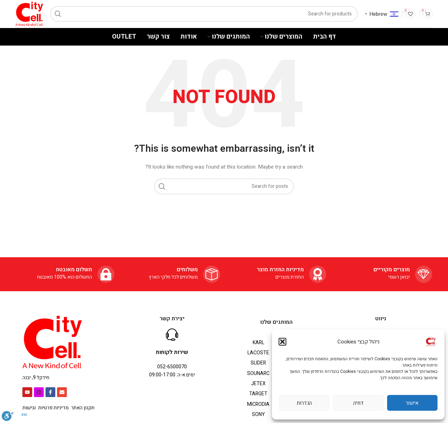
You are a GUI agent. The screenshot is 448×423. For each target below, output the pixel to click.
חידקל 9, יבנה (35, 377)
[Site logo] (29, 13)
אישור (412, 403)
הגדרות (304, 403)
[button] (282, 341)
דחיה (358, 403)
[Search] (204, 14)
